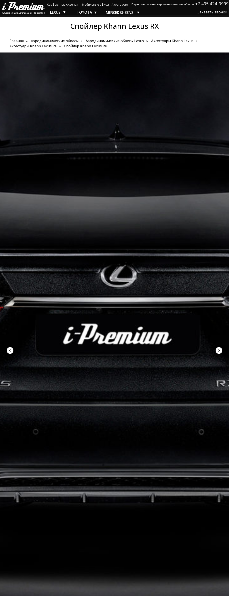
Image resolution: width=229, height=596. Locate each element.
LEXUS (55, 12)
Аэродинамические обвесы (175, 4)
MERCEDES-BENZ (120, 12)
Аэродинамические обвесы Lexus (115, 41)
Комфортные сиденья (62, 4)
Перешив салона (143, 4)
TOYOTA (84, 12)
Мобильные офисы (95, 4)
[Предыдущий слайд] (10, 350)
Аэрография (120, 4)
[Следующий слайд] (219, 350)
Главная (16, 41)
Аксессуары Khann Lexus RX (33, 46)
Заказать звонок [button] (212, 12)
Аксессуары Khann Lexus (172, 41)
